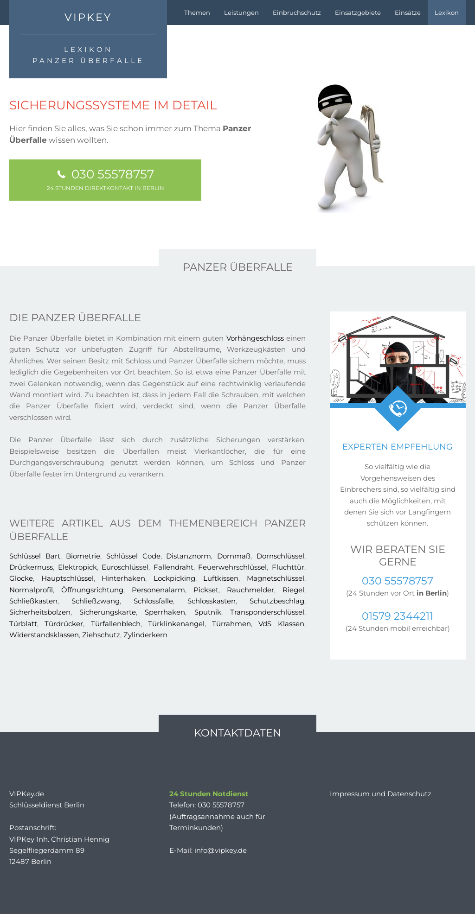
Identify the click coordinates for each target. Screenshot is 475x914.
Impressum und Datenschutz (380, 793)
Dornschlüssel (280, 556)
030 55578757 (105, 179)
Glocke (21, 578)
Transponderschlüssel (267, 612)
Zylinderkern (145, 634)
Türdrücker (64, 623)
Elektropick (77, 567)
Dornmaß (233, 556)
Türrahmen (231, 623)
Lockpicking (174, 578)
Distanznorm (188, 556)
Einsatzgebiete (358, 12)
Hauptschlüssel (67, 578)
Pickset (205, 589)
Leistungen (241, 12)
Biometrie (83, 556)
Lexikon (447, 12)
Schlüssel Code (133, 556)
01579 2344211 (397, 615)
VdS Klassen (281, 623)
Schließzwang (95, 601)
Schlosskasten (211, 601)
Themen (197, 12)
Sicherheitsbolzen (40, 612)
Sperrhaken (165, 612)
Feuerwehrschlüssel (232, 567)
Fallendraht (173, 567)
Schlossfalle (153, 601)
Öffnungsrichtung (92, 589)
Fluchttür (288, 567)
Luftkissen (220, 578)
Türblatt (23, 623)
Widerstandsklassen (44, 634)
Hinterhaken (123, 578)
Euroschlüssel (125, 567)
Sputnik (207, 612)
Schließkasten (33, 601)
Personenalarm (158, 589)
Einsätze (408, 12)
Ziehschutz (101, 634)
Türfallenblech (116, 623)
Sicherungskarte (107, 612)
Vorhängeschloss (255, 338)
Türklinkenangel (176, 623)
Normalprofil (31, 589)
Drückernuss (31, 567)
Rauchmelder (250, 589)
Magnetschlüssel (275, 578)
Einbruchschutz (297, 12)
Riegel (293, 589)
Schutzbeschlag (277, 601)
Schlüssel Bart (34, 556)
